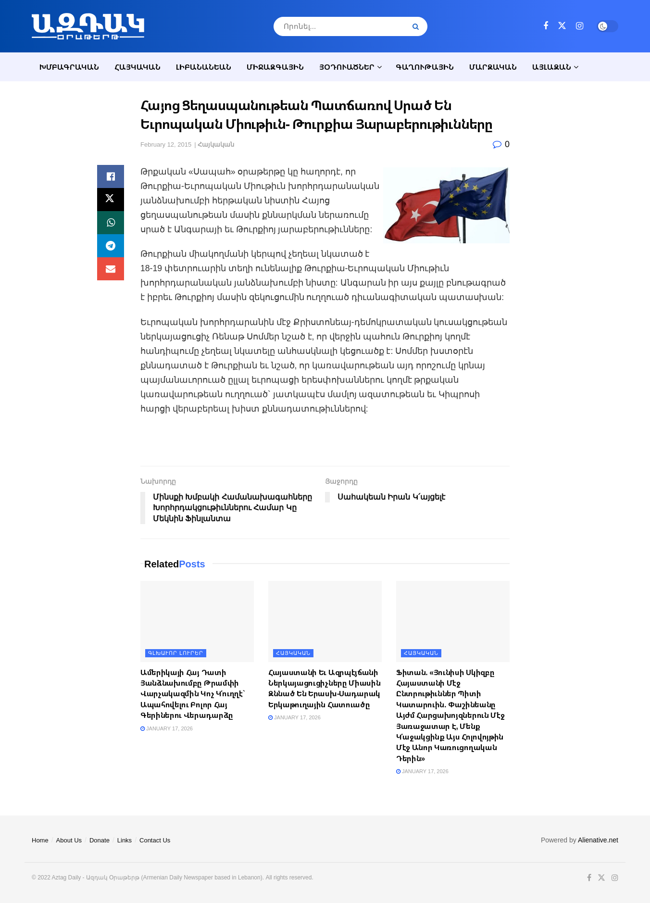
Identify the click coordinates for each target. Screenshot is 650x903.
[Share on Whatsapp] (110, 222)
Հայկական (137, 67)
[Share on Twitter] (110, 199)
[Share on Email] (110, 268)
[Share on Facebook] (110, 176)
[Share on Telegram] (110, 245)
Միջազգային (275, 67)
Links (124, 840)
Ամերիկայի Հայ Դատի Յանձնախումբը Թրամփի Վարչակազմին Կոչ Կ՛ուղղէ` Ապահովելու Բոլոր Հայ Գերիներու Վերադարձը (192, 694)
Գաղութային (425, 67)
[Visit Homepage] (88, 26)
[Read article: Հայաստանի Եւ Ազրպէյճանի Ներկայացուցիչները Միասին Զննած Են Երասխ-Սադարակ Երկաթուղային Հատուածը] (325, 621)
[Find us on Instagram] (579, 26)
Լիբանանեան (203, 67)
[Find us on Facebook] (545, 26)
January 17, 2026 (166, 728)
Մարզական (493, 67)
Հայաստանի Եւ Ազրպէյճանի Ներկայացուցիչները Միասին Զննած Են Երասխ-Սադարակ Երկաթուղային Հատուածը (324, 688)
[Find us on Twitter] (562, 26)
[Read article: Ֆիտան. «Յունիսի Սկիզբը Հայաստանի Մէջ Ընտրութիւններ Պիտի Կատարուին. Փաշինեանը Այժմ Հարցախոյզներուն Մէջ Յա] (453, 621)
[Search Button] (417, 26)
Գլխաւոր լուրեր (175, 653)
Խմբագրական (69, 67)
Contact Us (154, 840)
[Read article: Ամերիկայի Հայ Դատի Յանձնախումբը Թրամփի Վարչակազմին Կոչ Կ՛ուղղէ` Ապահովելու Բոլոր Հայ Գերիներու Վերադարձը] (197, 621)
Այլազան (551, 67)
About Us (69, 840)
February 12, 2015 (165, 144)
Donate (99, 840)
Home (40, 840)
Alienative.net (598, 840)
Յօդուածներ (347, 67)
